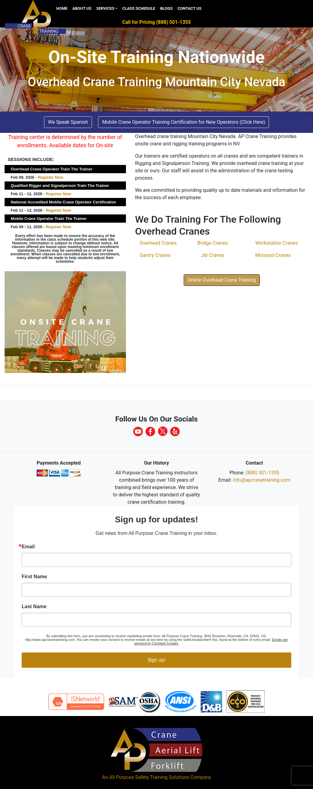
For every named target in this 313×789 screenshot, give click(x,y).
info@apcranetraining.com (261, 480)
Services (105, 8)
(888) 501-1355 (262, 473)
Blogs (166, 8)
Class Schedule (138, 8)
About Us (81, 8)
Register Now (50, 177)
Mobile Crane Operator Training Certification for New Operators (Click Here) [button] (183, 122)
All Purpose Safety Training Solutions (149, 777)
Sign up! (157, 660)
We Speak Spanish (68, 122)
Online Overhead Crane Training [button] (222, 280)
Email (28, 546)
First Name (34, 576)
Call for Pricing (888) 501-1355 (156, 22)
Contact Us (189, 8)
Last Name (34, 606)
